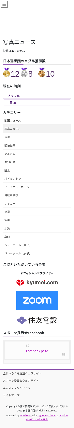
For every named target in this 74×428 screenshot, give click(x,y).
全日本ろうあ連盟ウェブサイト (22, 373)
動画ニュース (12, 120)
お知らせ (9, 162)
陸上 (7, 170)
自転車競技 (11, 195)
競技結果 (9, 145)
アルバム (9, 154)
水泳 (7, 228)
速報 (7, 137)
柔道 (7, 212)
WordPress (26, 415)
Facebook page (37, 350)
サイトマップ (11, 395)
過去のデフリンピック (17, 388)
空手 (7, 220)
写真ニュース (12, 129)
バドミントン (12, 179)
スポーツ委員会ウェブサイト (21, 380)
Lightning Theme (46, 415)
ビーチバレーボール (16, 187)
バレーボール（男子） (18, 245)
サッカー (9, 203)
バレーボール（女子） (18, 253)
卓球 (7, 237)
